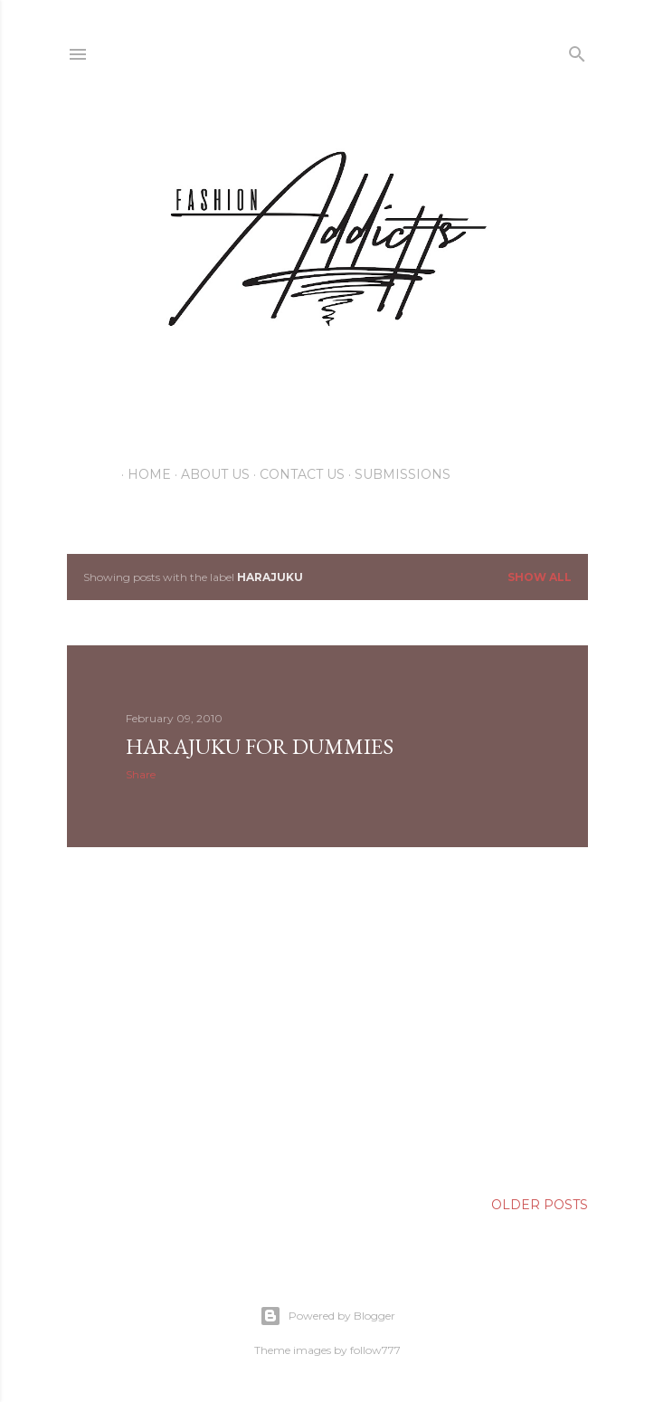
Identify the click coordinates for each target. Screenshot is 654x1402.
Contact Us (295, 474)
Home (143, 474)
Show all (539, 577)
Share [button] (141, 774)
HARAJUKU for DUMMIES (259, 746)
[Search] (577, 50)
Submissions (396, 474)
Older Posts (539, 1205)
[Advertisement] (327, 1019)
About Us (209, 474)
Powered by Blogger (327, 1316)
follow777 (375, 1350)
